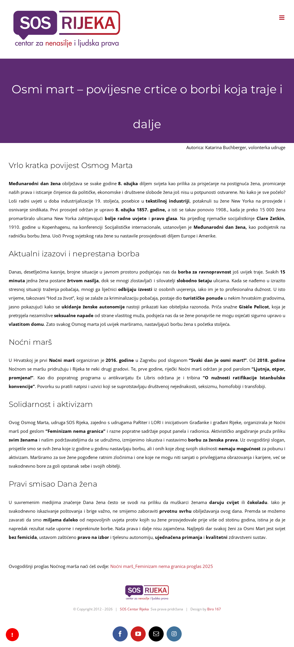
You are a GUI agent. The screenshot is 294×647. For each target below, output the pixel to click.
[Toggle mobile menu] (282, 18)
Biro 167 (214, 609)
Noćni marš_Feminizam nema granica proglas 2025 (161, 566)
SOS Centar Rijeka (134, 609)
